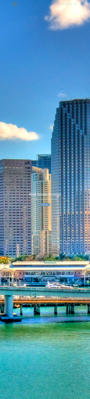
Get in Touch (45, 204)
